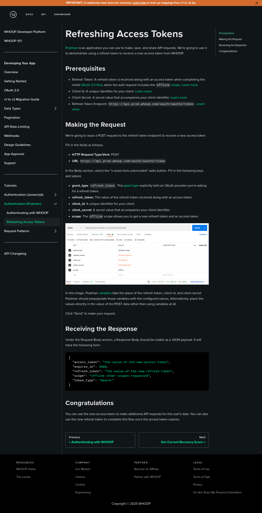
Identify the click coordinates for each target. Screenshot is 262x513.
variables (105, 293)
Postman (71, 48)
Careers (80, 477)
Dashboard (62, 14)
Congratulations (228, 51)
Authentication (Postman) (22, 203)
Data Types (12, 108)
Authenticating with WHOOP (27, 213)
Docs (29, 14)
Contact (80, 484)
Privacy (197, 484)
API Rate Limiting (16, 126)
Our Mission (82, 469)
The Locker (23, 477)
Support (10, 163)
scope (175, 85)
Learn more (189, 85)
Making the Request (230, 39)
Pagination (12, 117)
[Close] (257, 3)
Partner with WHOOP (147, 477)
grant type (131, 185)
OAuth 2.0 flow (91, 85)
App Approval (14, 154)
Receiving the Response (232, 45)
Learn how (139, 2)
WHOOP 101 (13, 41)
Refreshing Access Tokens (25, 222)
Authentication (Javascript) (23, 194)
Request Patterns (16, 231)
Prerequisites (226, 33)
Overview (11, 72)
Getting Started (15, 81)
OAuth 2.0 (11, 90)
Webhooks (11, 135)
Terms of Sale (201, 477)
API (43, 14)
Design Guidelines (17, 145)
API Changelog (15, 253)
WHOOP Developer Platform (25, 31)
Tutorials (10, 185)
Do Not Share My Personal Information (217, 492)
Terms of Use (201, 469)
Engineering (83, 492)
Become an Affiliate (146, 469)
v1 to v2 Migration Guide (21, 99)
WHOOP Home (26, 469)
